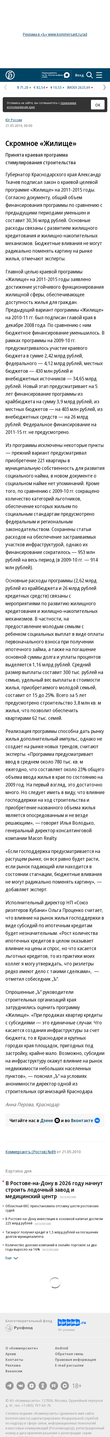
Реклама (13, 1365)
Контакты (14, 1359)
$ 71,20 (22, 87)
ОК (97, 105)
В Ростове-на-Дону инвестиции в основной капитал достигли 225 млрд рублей (54, 1221)
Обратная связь (69, 1353)
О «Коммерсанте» (21, 1348)
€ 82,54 (39, 87)
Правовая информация (75, 1359)
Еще (12, 1258)
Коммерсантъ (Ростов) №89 (30, 1151)
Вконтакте (85, 1120)
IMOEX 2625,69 (78, 87)
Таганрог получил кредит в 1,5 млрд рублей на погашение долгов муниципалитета (51, 1234)
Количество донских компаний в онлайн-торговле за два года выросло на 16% (51, 1247)
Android (61, 1348)
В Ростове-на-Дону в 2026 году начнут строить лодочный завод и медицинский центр (54, 1189)
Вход (79, 75)
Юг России (13, 119)
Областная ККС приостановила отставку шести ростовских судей (52, 1208)
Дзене (50, 1120)
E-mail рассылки (69, 1365)
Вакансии (13, 1371)
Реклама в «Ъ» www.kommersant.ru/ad (55, 34)
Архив (10, 1353)
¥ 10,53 (56, 87)
